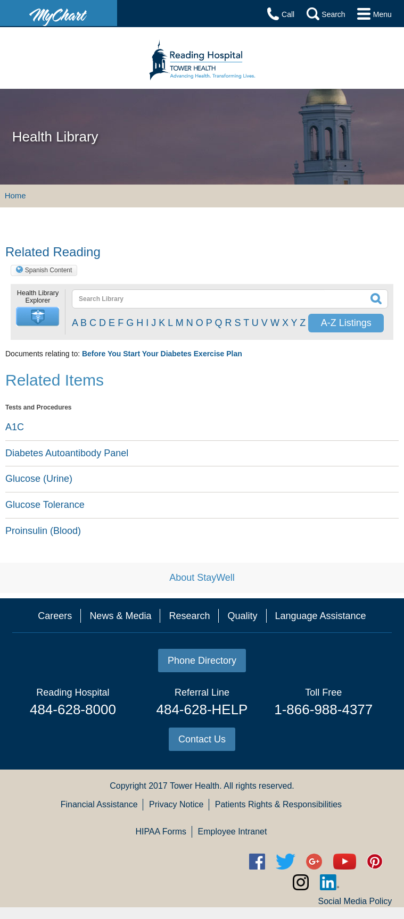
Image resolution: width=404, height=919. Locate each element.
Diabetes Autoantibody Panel (66, 453)
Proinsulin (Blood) (43, 530)
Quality (242, 616)
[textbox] (198, 299)
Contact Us (202, 739)
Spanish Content (48, 270)
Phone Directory (202, 660)
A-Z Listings (346, 323)
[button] (38, 317)
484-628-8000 (73, 709)
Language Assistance (320, 616)
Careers (55, 616)
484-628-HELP (202, 709)
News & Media (120, 616)
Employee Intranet (232, 831)
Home (15, 195)
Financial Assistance (99, 804)
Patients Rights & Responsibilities (278, 804)
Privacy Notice (176, 804)
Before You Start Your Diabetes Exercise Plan (162, 353)
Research (189, 616)
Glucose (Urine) (38, 478)
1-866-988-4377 (323, 709)
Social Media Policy (355, 901)
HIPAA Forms (160, 831)
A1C (14, 427)
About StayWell (202, 577)
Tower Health (194, 785)
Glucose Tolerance (45, 504)
